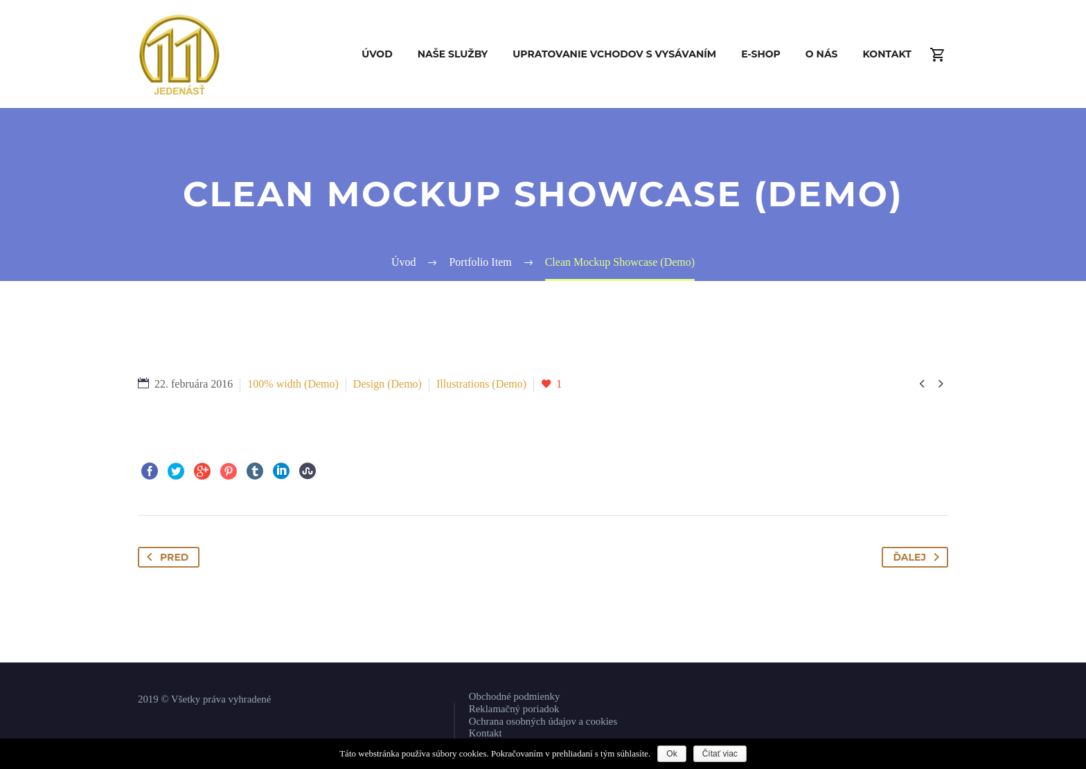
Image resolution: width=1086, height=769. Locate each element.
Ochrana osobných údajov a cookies (543, 721)
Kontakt (887, 54)
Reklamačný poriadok (514, 708)
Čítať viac (720, 754)
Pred (164, 557)
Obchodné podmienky (514, 696)
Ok (671, 754)
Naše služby (453, 54)
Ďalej (919, 557)
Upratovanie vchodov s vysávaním (614, 54)
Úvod (377, 54)
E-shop (761, 54)
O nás (821, 54)
